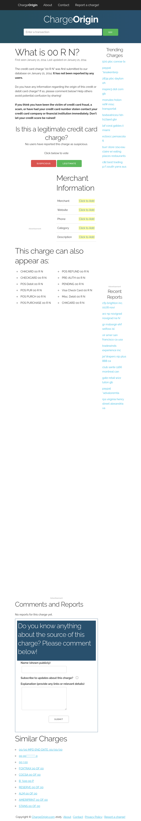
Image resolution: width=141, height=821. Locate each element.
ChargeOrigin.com (43, 817)
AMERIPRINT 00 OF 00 (33, 799)
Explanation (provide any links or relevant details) (52, 684)
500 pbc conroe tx (113, 61)
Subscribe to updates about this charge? (47, 678)
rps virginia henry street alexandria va (113, 404)
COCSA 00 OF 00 (30, 774)
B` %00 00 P (26, 781)
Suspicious (43, 163)
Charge (27, 5)
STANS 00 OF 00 (29, 806)
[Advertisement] (35, 207)
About (47, 5)
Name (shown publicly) (35, 663)
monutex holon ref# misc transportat (112, 104)
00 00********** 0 (28, 756)
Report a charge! (87, 5)
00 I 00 (23, 762)
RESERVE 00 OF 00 (31, 787)
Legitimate (69, 163)
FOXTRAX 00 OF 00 (31, 768)
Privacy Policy (93, 817)
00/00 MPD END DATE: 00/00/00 (40, 749)
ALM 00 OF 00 (28, 793)
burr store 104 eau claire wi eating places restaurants (114, 151)
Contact (63, 5)
